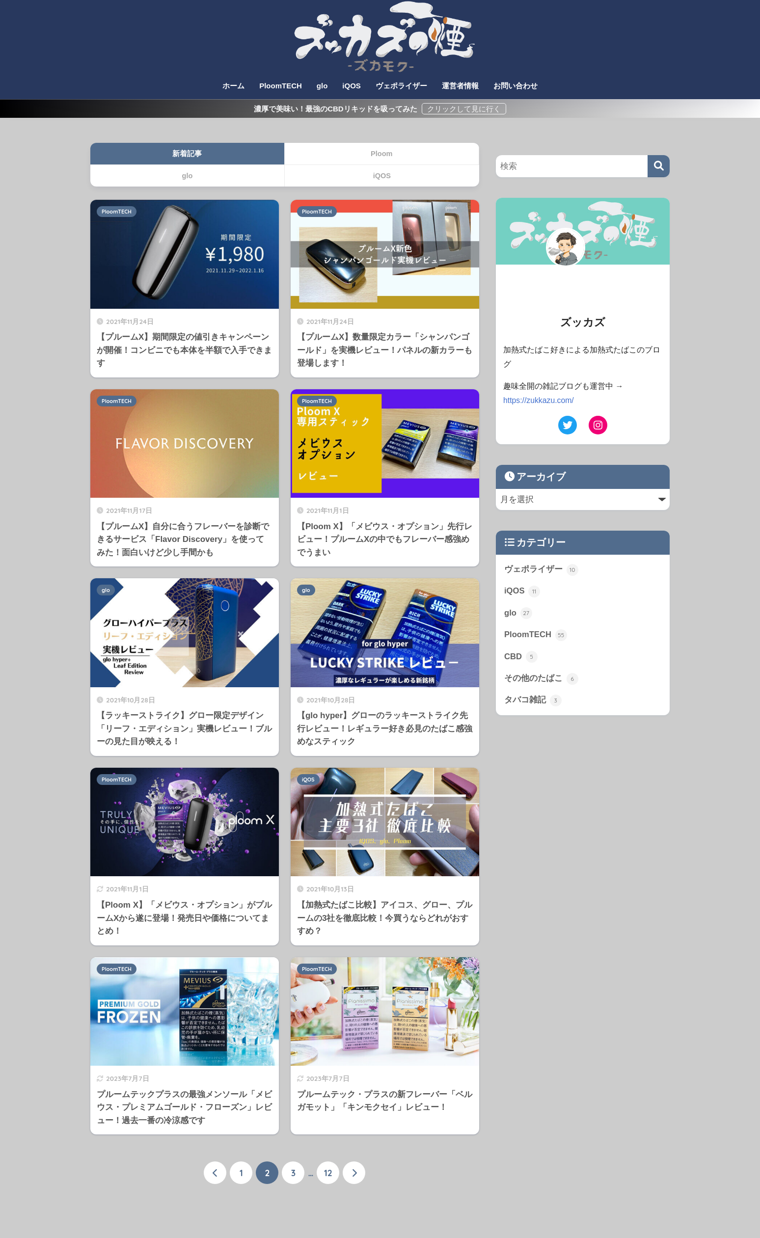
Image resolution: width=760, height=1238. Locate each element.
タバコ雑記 (533, 701)
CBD (521, 657)
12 (328, 1172)
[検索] (659, 166)
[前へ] (215, 1172)
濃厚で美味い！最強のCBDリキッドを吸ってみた (336, 109)
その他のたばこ (541, 679)
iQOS (351, 85)
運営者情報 (460, 85)
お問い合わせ (515, 85)
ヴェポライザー (401, 85)
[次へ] (354, 1172)
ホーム (233, 85)
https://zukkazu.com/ (538, 400)
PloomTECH (280, 85)
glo (322, 85)
